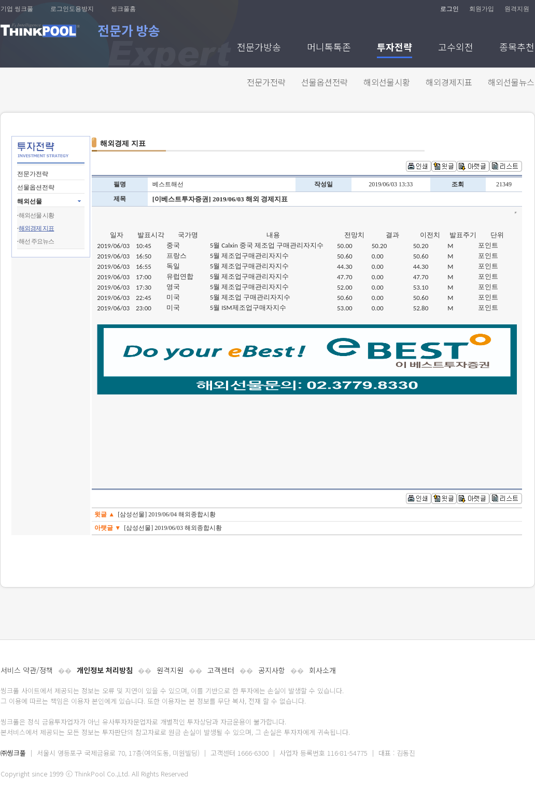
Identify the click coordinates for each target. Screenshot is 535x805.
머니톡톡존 (329, 48)
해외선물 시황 (36, 215)
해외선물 (29, 201)
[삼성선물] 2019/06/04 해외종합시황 (167, 514)
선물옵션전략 (324, 82)
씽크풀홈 (123, 8)
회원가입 (481, 8)
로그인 (449, 8)
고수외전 (455, 48)
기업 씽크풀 (17, 8)
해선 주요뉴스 (36, 241)
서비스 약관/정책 (27, 670)
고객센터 (220, 670)
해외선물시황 (386, 82)
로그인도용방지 (72, 8)
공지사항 (271, 670)
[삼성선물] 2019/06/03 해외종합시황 (173, 527)
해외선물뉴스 (511, 82)
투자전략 (394, 48)
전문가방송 (259, 48)
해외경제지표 (449, 82)
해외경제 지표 (36, 228)
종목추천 (516, 48)
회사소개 (322, 670)
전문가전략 (266, 82)
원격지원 (516, 8)
